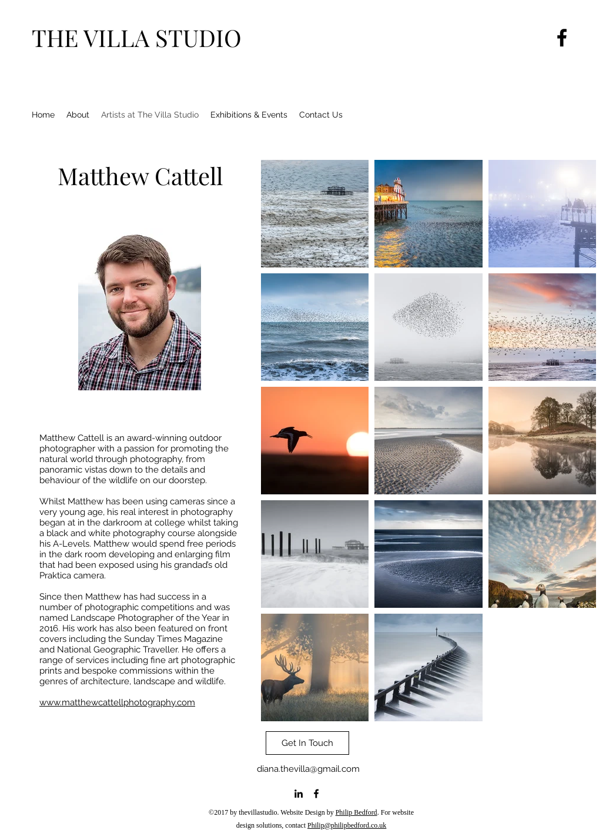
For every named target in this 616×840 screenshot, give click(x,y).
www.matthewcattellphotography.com (117, 702)
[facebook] (316, 793)
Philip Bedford (356, 812)
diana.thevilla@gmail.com (308, 769)
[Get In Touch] (307, 743)
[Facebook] (562, 37)
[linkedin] (298, 793)
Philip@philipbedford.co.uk (346, 825)
